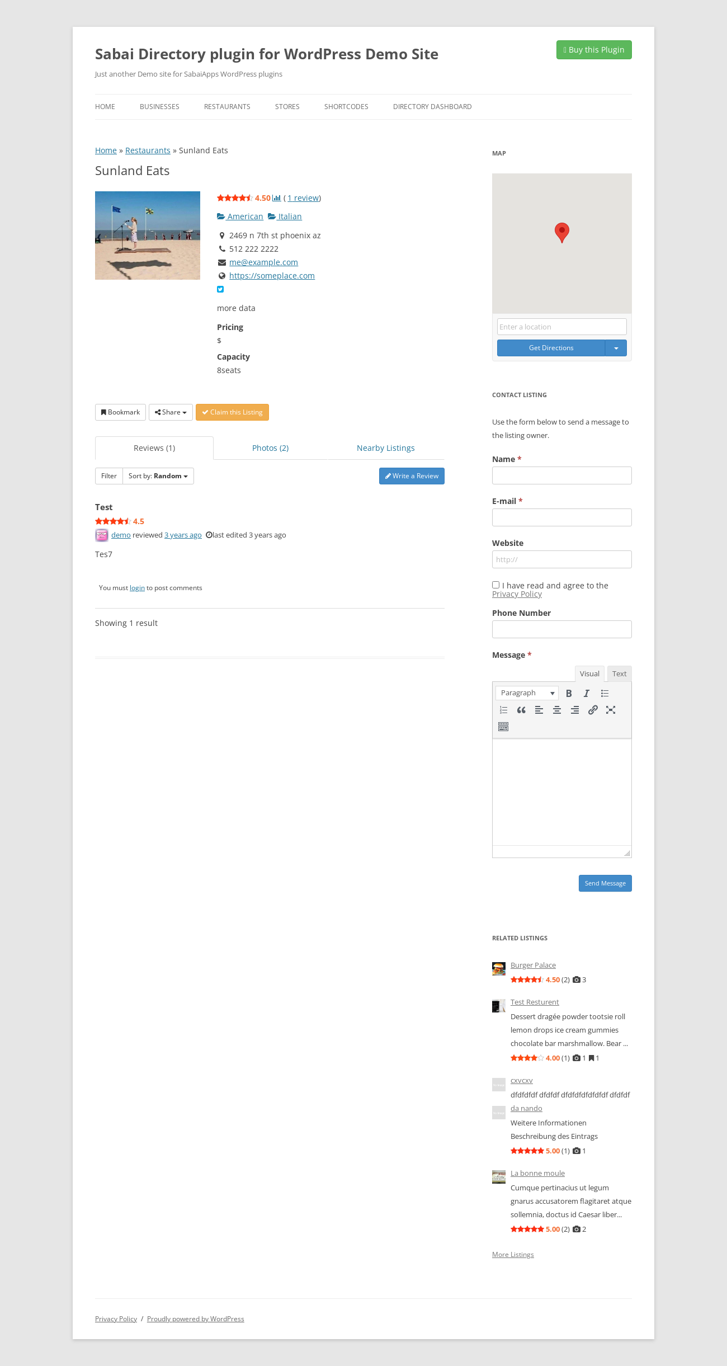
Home (105, 106)
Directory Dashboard (432, 106)
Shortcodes (346, 106)
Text (619, 673)
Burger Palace (533, 965)
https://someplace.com (272, 275)
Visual (589, 673)
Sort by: (158, 476)
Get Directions (551, 347)
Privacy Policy (517, 593)
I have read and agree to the (550, 589)
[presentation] (527, 693)
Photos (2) (270, 447)
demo (121, 535)
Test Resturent (535, 1002)
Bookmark (120, 412)
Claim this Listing (232, 412)
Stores (287, 106)
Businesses (160, 106)
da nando (526, 1108)
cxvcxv (522, 1080)
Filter (109, 476)
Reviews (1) (154, 447)
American (240, 216)
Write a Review (411, 476)
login (137, 587)
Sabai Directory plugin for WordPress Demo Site (266, 54)
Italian (285, 216)
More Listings (513, 1254)
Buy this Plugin (594, 49)
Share (171, 412)
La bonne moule (538, 1173)
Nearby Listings (386, 447)
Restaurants (227, 106)
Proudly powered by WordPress (195, 1318)
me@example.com (263, 262)
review (303, 197)
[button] (562, 233)
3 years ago (183, 535)
